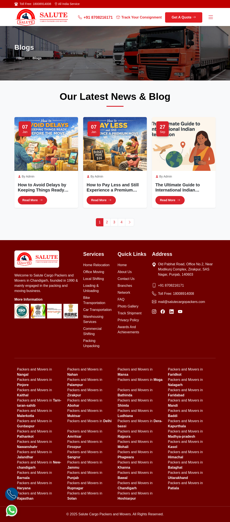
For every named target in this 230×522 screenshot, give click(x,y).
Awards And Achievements (128, 329)
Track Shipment (129, 313)
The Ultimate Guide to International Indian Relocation (177, 188)
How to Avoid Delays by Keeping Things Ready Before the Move (42, 188)
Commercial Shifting (92, 331)
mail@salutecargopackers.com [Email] (181, 302)
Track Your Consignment (139, 17)
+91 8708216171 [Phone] (171, 285)
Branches (125, 285)
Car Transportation (97, 310)
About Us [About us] (125, 272)
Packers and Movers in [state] (140, 379)
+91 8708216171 (95, 17)
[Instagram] (154, 311)
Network (124, 292)
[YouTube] (180, 311)
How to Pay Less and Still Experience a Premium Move (113, 188)
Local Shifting (93, 279)
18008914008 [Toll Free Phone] (183, 293)
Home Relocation (96, 265)
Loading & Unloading (91, 288)
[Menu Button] (211, 17)
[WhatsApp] (11, 510)
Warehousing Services (93, 319)
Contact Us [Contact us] (126, 279)
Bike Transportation (94, 300)
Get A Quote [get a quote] (184, 17)
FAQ (121, 299)
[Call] (11, 494)
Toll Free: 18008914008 (35, 4)
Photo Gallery (128, 306)
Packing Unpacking (91, 343)
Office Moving (93, 272)
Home (20, 58)
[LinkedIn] (171, 311)
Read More (32, 200)
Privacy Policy (128, 320)
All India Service (67, 4)
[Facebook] (163, 311)
